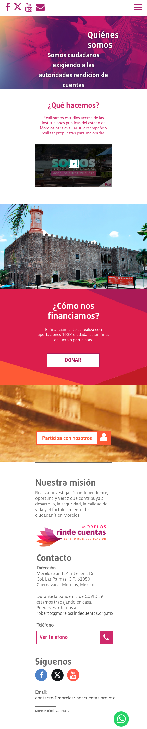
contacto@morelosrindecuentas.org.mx (75, 698)
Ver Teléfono (76, 637)
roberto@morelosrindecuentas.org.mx (74, 613)
